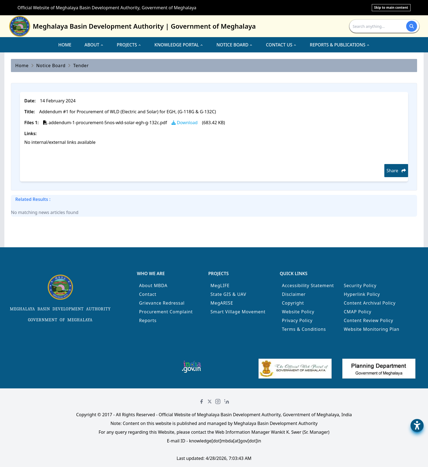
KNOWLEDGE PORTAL (178, 45)
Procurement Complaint (166, 312)
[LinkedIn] (226, 401)
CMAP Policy (357, 312)
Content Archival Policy (370, 303)
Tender (81, 66)
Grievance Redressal (162, 303)
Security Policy (360, 285)
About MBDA (153, 285)
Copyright (293, 303)
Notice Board (51, 66)
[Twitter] (209, 401)
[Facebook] (201, 401)
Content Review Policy (368, 320)
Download (184, 123)
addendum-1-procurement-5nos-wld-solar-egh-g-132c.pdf (105, 123)
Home (22, 66)
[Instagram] (218, 401)
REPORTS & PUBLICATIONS (340, 45)
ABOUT (94, 45)
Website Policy (298, 312)
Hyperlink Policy (362, 294)
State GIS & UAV (228, 294)
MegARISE (221, 303)
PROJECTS (129, 45)
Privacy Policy (297, 320)
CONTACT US (281, 45)
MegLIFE (220, 285)
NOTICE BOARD (234, 45)
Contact (147, 294)
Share (396, 171)
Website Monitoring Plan (371, 329)
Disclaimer (294, 294)
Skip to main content (391, 7)
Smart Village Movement (238, 312)
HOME (64, 45)
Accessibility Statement (308, 285)
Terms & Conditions (304, 329)
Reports (147, 320)
